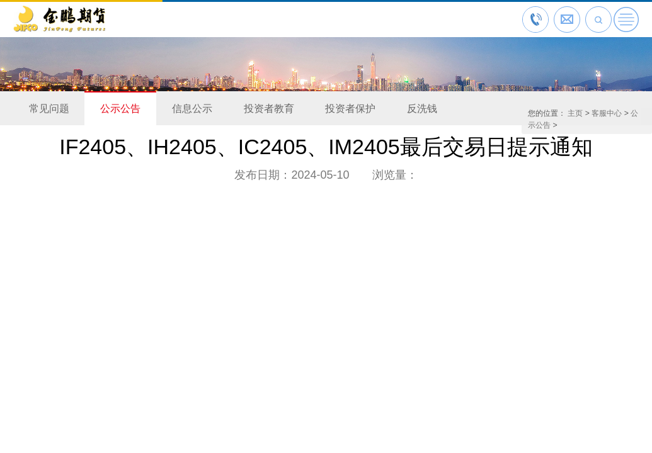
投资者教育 (269, 108)
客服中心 (607, 113)
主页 (575, 113)
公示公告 (120, 108)
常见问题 (49, 108)
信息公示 (192, 108)
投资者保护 (350, 108)
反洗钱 (422, 108)
